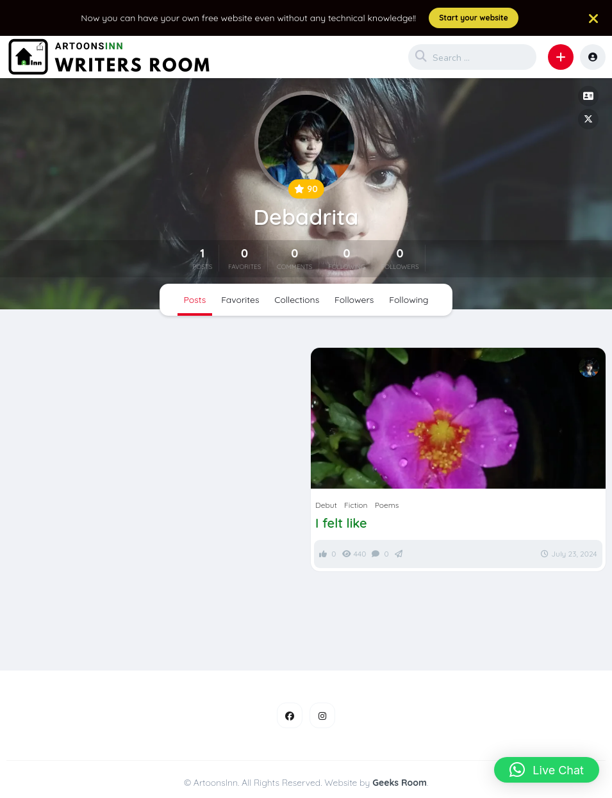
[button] (561, 57)
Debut (326, 505)
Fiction (355, 505)
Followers (354, 299)
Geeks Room (399, 782)
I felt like (341, 523)
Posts (195, 299)
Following (408, 299)
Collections (296, 299)
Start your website (473, 17)
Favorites (240, 299)
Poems (387, 505)
